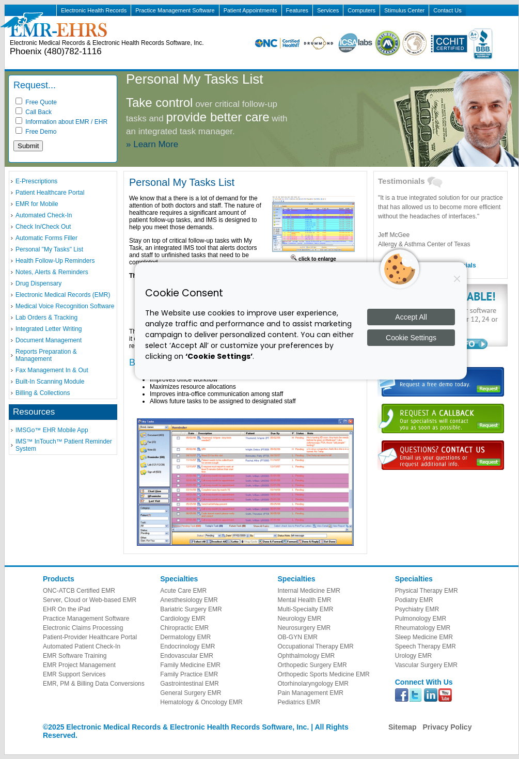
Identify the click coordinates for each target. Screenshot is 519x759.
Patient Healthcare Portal (49, 192)
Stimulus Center (404, 10)
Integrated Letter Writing (48, 329)
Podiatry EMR (414, 600)
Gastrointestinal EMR (189, 683)
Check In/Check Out (43, 226)
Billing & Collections (42, 393)
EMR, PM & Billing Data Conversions (94, 683)
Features (297, 10)
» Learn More (152, 144)
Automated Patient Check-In (81, 646)
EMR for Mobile (36, 204)
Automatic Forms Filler (46, 238)
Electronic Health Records (94, 10)
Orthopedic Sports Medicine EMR (324, 674)
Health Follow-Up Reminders (55, 260)
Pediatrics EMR (299, 702)
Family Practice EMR (189, 674)
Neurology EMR (300, 618)
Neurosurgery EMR (304, 627)
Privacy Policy (446, 727)
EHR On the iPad (66, 609)
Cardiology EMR (182, 618)
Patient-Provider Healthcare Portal (90, 637)
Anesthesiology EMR (188, 600)
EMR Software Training (74, 655)
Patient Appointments (250, 10)
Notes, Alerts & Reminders (51, 272)
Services (328, 10)
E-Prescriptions (36, 181)
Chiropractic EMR (184, 627)
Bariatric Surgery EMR (191, 609)
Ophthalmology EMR (306, 655)
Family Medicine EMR (190, 665)
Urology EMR (413, 655)
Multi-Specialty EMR (306, 609)
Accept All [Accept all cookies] (411, 317)
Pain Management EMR (310, 693)
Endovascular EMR (186, 655)
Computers (361, 10)
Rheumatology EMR (422, 627)
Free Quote (36, 102)
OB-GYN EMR (298, 637)
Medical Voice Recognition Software (64, 306)
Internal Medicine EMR (309, 590)
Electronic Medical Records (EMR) (62, 294)
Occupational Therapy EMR (316, 646)
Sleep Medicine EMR (424, 637)
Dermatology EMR (185, 637)
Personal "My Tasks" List (49, 249)
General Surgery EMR (190, 693)
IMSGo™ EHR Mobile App (51, 430)
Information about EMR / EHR (61, 121)
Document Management (48, 340)
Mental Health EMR (305, 600)
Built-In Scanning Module (49, 381)
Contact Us (447, 10)
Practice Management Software (174, 10)
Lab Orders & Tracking (46, 317)
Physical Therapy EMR (426, 590)
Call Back (33, 112)
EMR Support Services (74, 674)
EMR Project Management (79, 665)
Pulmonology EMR (420, 618)
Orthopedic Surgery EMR (312, 665)
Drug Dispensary (38, 283)
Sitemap (402, 727)
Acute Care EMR (183, 590)
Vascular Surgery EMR (426, 665)
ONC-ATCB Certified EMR (79, 590)
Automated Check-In (43, 215)
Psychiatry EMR (417, 609)
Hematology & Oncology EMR (201, 702)
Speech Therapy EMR (425, 646)
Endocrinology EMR (187, 646)
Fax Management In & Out (51, 370)
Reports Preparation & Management (46, 355)
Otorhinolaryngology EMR (313, 683)
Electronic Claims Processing (83, 627)
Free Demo (35, 131)
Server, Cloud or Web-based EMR (89, 600)
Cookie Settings (411, 338)
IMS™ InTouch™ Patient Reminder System (63, 445)
